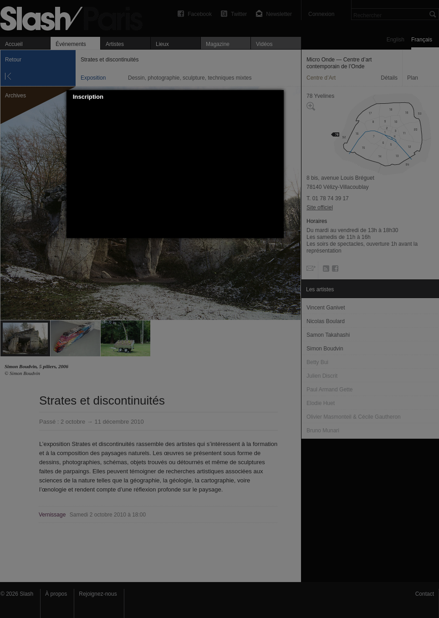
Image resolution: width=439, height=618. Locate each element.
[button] (277, 97)
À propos (56, 594)
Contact (424, 594)
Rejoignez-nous (98, 594)
